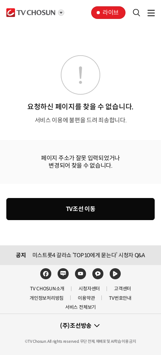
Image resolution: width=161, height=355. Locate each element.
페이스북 (45, 273)
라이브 (111, 12)
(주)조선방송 (76, 325)
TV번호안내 (120, 298)
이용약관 (86, 298)
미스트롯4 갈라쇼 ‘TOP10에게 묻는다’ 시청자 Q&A (88, 255)
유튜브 (80, 273)
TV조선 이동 (80, 209)
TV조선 (30, 12)
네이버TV (115, 273)
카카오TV (97, 273)
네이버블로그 (63, 273)
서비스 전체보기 (80, 307)
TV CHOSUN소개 (47, 288)
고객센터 (122, 288)
